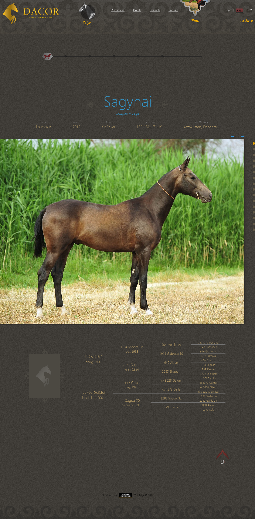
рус (229, 10)
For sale (173, 10)
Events (137, 10)
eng (239, 10)
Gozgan (122, 113)
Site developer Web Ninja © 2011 (127, 495)
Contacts (155, 10)
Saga (136, 113)
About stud (118, 10)
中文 (249, 10)
